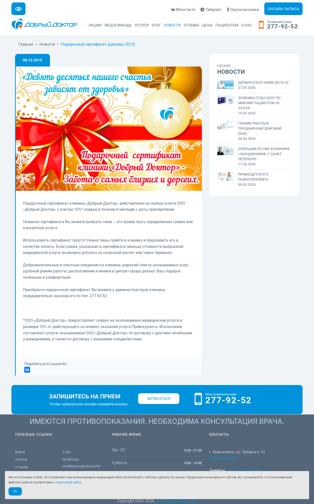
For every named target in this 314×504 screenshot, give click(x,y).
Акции (95, 25)
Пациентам (226, 25)
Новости (172, 25)
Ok (15, 491)
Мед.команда (118, 25)
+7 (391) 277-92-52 (243, 470)
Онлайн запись (283, 9)
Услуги (142, 25)
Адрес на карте (222, 458)
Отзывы (191, 25)
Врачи (20, 452)
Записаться (159, 398)
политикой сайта (68, 482)
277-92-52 (282, 27)
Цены (207, 25)
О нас (246, 25)
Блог (156, 25)
